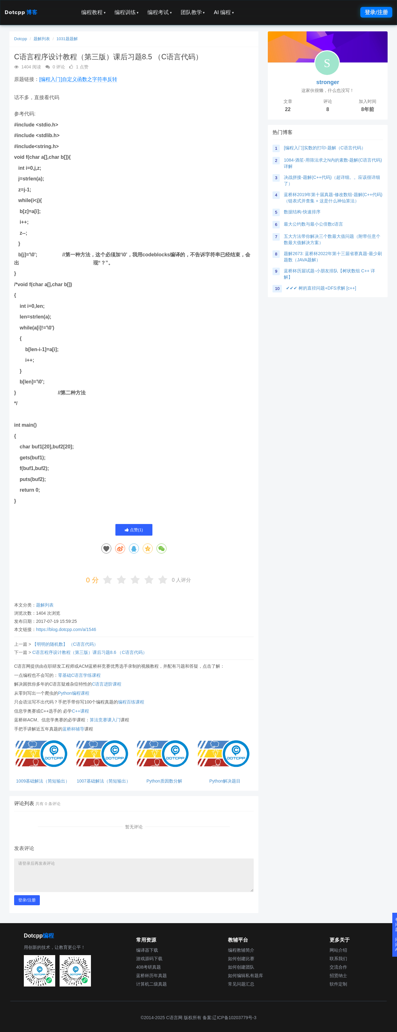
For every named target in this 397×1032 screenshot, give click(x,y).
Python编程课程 (73, 693)
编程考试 (159, 12)
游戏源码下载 (149, 958)
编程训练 (126, 12)
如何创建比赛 (241, 958)
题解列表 (42, 38)
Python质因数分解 (164, 781)
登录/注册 (376, 12)
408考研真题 (148, 967)
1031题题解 (67, 38)
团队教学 (193, 12)
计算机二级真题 (151, 984)
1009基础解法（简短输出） (43, 781)
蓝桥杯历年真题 (151, 975)
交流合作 (338, 967)
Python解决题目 (225, 781)
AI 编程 (224, 12)
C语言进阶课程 (106, 684)
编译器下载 (147, 950)
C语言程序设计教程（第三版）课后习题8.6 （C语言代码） (89, 652)
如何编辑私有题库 (245, 975)
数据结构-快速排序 (302, 211)
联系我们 (338, 958)
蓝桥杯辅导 (73, 728)
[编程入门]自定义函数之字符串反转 (78, 79)
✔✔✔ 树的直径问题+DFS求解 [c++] (321, 288)
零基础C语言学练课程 (79, 675)
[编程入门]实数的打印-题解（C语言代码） (325, 147)
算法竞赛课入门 (105, 719)
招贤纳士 (338, 975)
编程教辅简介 (241, 950)
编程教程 (93, 12)
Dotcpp (21, 12)
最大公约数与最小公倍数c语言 (313, 224)
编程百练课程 (131, 701)
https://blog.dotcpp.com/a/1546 (66, 629)
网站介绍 (338, 950)
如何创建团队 (241, 967)
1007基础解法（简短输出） (103, 781)
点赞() (134, 529)
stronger (327, 82)
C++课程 (80, 711)
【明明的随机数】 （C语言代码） (65, 644)
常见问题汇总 (241, 984)
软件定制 (338, 984)
